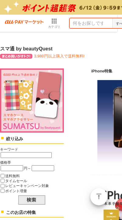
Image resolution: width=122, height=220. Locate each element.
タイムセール (16, 181)
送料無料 (12, 176)
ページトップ (98, 196)
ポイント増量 (16, 191)
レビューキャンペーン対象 (27, 186)
